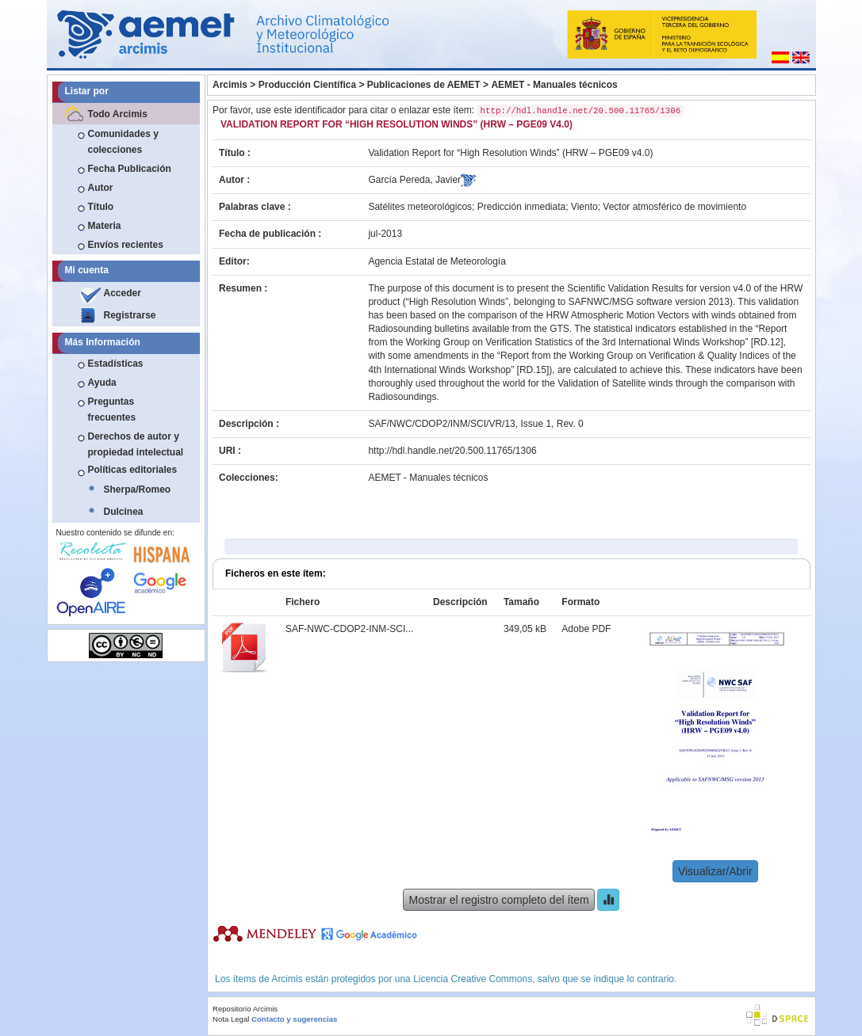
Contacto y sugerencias (294, 1019)
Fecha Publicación (129, 168)
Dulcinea (124, 511)
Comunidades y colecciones (123, 141)
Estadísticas (116, 363)
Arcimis (230, 84)
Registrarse (130, 315)
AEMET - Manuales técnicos (554, 84)
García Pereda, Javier (414, 179)
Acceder (122, 293)
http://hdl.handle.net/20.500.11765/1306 (452, 450)
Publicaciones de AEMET (424, 84)
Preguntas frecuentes (112, 409)
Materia (104, 225)
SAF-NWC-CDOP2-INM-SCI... (349, 628)
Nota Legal (231, 1019)
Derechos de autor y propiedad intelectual (136, 444)
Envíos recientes (125, 244)
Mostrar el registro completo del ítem (498, 899)
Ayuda (102, 382)
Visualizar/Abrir (715, 871)
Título (101, 206)
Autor (100, 187)
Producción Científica (307, 84)
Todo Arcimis (117, 114)
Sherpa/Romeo (137, 489)
